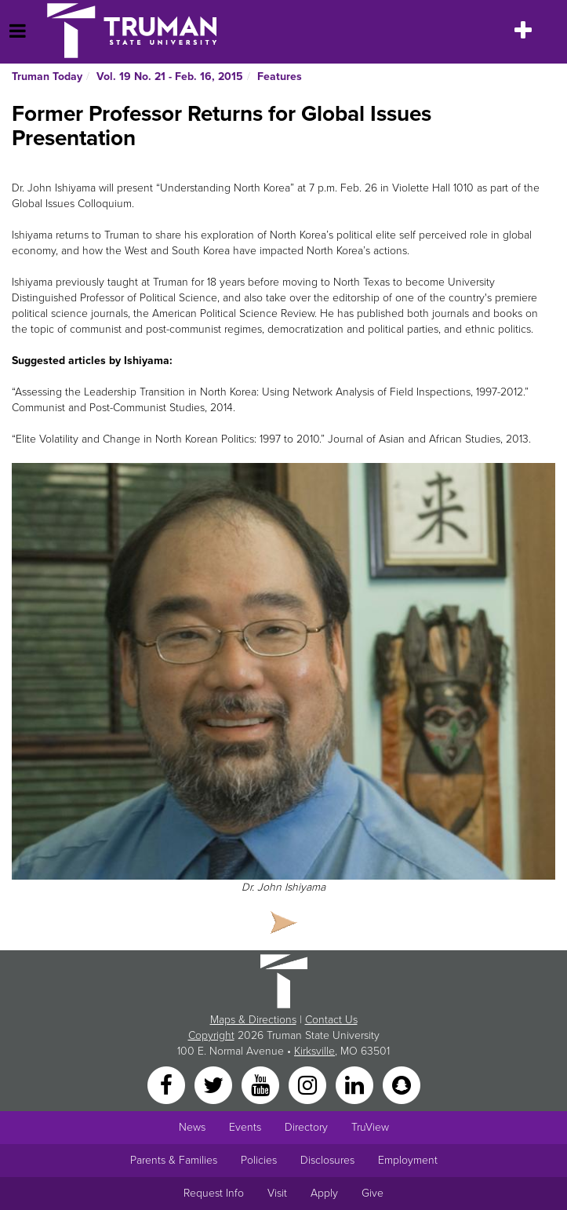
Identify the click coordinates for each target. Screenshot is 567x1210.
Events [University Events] (245, 1127)
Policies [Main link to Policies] (259, 1160)
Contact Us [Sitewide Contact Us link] (331, 1019)
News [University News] (192, 1127)
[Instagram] (309, 1084)
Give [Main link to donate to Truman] (372, 1193)
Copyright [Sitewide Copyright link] (211, 1035)
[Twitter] (214, 1084)
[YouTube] (261, 1084)
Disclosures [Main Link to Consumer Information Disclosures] (327, 1160)
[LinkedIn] (356, 1084)
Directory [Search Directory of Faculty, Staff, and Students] (306, 1127)
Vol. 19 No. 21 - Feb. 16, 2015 (169, 76)
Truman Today (47, 76)
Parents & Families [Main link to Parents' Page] (173, 1160)
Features (279, 76)
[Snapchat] (401, 1084)
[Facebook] (167, 1084)
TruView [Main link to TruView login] (370, 1127)
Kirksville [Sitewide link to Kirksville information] (314, 1051)
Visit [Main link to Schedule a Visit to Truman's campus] (277, 1193)
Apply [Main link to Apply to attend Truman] (324, 1193)
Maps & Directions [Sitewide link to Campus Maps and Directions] (253, 1019)
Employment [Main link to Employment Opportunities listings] (408, 1160)
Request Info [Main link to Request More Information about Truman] (214, 1193)
